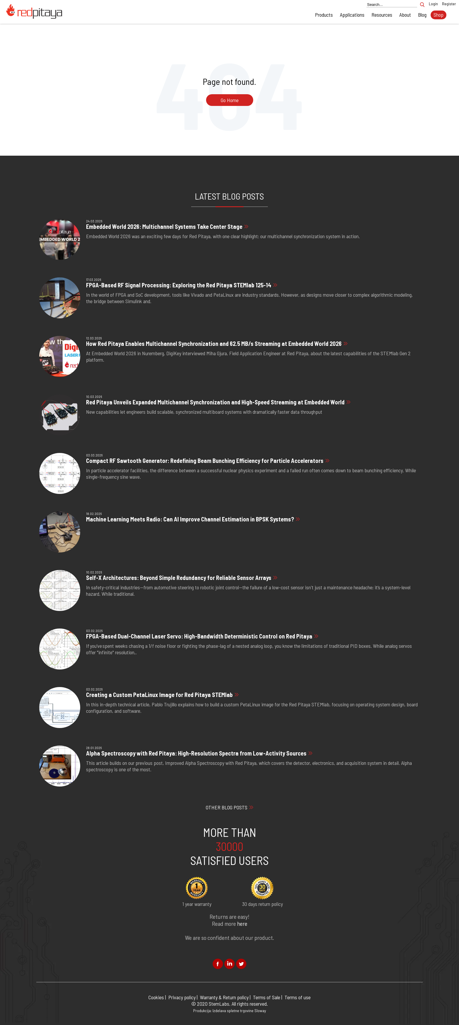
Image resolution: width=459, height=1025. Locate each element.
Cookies (156, 997)
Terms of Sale (266, 997)
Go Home (230, 100)
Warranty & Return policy (224, 997)
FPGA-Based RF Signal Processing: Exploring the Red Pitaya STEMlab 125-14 (178, 285)
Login (433, 3)
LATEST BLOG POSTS (229, 196)
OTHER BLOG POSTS (226, 807)
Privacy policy (182, 997)
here (242, 923)
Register (449, 3)
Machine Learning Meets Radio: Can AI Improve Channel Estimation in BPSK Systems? (190, 519)
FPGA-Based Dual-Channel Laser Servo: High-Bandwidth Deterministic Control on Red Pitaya (199, 636)
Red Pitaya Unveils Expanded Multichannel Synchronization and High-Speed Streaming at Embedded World (215, 402)
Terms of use (298, 997)
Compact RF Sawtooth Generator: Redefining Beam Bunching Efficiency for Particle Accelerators (204, 460)
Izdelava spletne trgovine (233, 1010)
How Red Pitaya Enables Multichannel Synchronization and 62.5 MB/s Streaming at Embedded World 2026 (214, 343)
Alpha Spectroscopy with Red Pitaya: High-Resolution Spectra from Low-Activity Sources (196, 753)
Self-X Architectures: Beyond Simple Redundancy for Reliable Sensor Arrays (178, 577)
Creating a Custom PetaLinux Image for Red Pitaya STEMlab (159, 694)
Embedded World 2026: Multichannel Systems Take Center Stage (164, 226)
